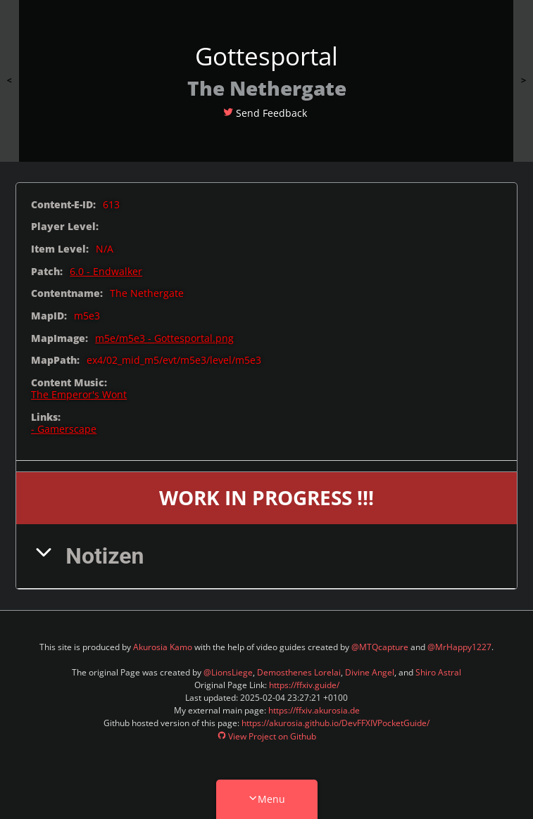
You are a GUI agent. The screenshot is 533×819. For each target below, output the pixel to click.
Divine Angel (369, 672)
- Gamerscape (63, 429)
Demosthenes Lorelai (299, 672)
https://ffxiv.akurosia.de (314, 710)
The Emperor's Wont (79, 394)
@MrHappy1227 (459, 647)
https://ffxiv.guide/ (304, 685)
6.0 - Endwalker (106, 271)
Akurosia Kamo (162, 647)
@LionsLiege (228, 672)
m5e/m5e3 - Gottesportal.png (164, 338)
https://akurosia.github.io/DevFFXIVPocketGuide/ (335, 723)
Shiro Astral (438, 672)
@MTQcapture (379, 647)
